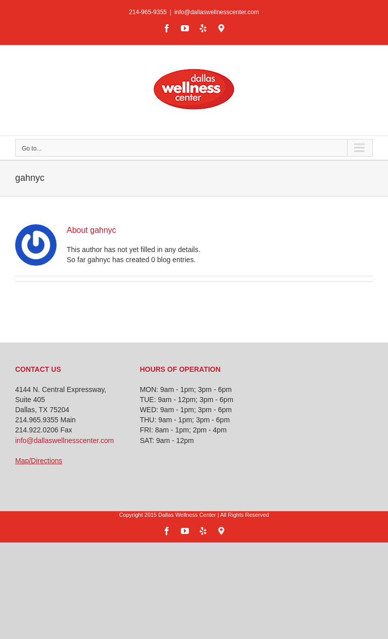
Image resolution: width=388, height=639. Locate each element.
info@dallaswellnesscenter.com (216, 12)
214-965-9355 (148, 12)
